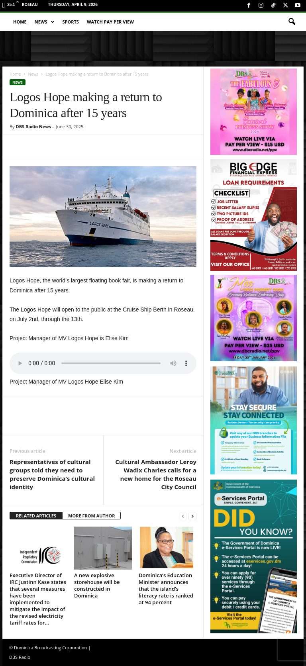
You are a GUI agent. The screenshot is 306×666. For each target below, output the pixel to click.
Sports (71, 22)
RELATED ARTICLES (36, 516)
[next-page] (192, 516)
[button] (291, 22)
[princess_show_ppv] (253, 112)
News (45, 22)
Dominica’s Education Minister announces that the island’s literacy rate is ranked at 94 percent (166, 589)
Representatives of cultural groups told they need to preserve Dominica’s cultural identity (52, 474)
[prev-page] (183, 516)
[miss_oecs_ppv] (253, 318)
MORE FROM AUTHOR (91, 516)
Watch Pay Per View (110, 22)
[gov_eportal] (253, 556)
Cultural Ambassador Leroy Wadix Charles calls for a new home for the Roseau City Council (155, 474)
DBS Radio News (33, 126)
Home (20, 22)
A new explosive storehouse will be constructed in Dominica (97, 585)
